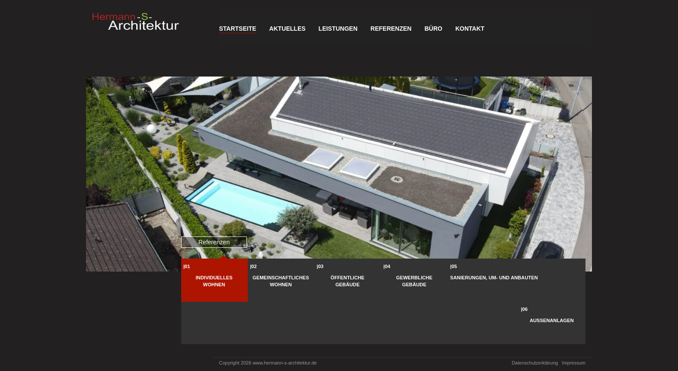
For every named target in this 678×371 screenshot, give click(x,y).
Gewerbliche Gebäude (414, 281)
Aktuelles (287, 28)
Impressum (573, 362)
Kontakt (469, 28)
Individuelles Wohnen (214, 281)
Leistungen (338, 28)
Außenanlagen (552, 320)
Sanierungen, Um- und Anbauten (494, 277)
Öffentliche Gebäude (348, 281)
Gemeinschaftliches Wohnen (281, 281)
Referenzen (391, 28)
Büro (433, 28)
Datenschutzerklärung (535, 362)
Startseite (237, 28)
